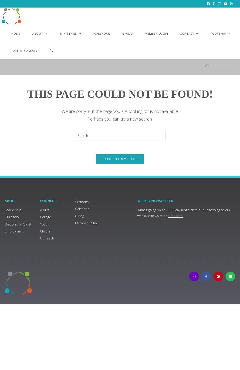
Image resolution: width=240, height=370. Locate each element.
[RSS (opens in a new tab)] (231, 3)
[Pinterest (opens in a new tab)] (214, 3)
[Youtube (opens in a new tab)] (225, 3)
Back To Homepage (120, 159)
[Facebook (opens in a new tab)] (208, 3)
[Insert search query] (120, 135)
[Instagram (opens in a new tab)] (219, 3)
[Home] (206, 66)
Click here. (175, 216)
